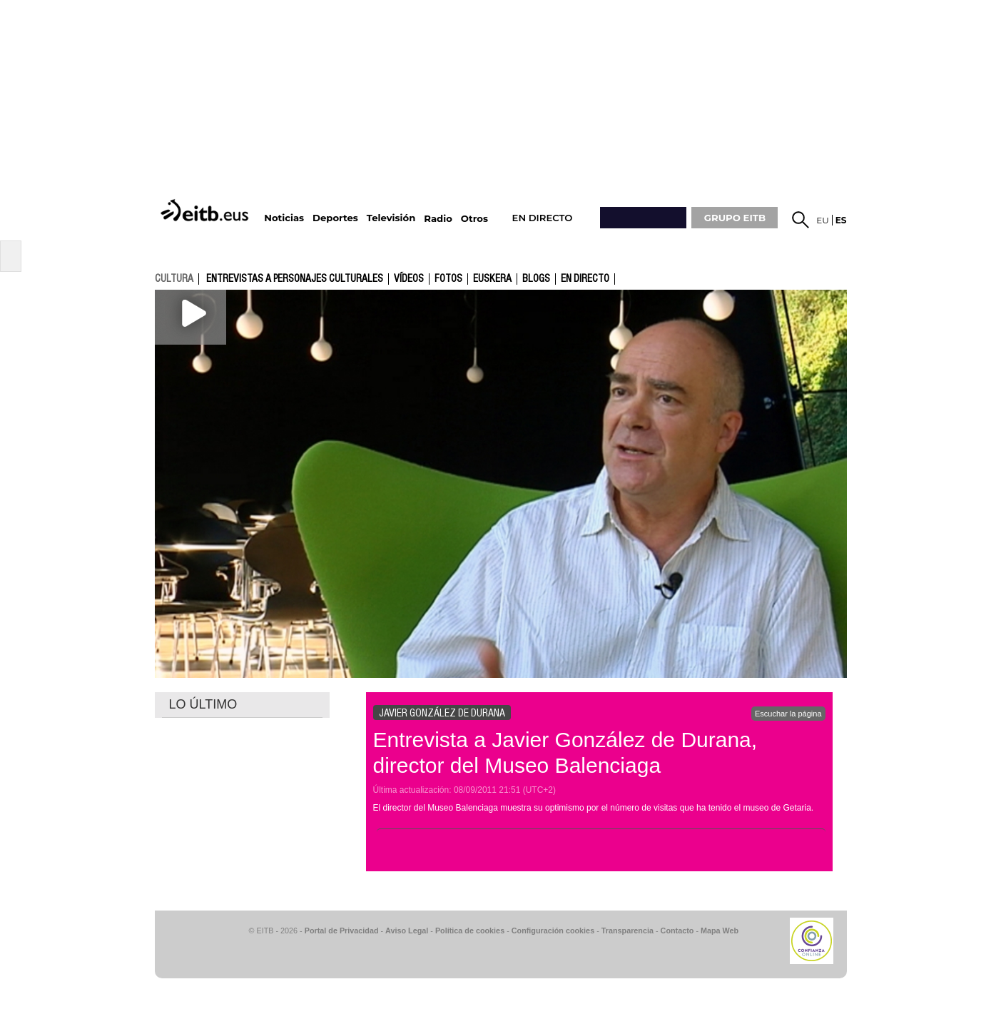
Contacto (677, 930)
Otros (474, 218)
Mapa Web (719, 930)
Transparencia (627, 930)
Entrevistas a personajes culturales (294, 279)
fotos (448, 279)
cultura (174, 278)
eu (822, 220)
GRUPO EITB (735, 217)
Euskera (492, 279)
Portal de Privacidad (342, 930)
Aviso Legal (406, 930)
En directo (585, 279)
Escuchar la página (788, 713)
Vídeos (409, 279)
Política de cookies (469, 930)
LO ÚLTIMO (203, 704)
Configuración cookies (553, 930)
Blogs (536, 279)
